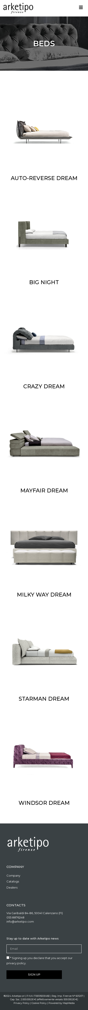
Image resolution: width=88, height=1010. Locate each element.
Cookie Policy (39, 1003)
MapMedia (69, 1003)
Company (13, 875)
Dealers (11, 887)
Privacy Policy (22, 1003)
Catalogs (12, 881)
